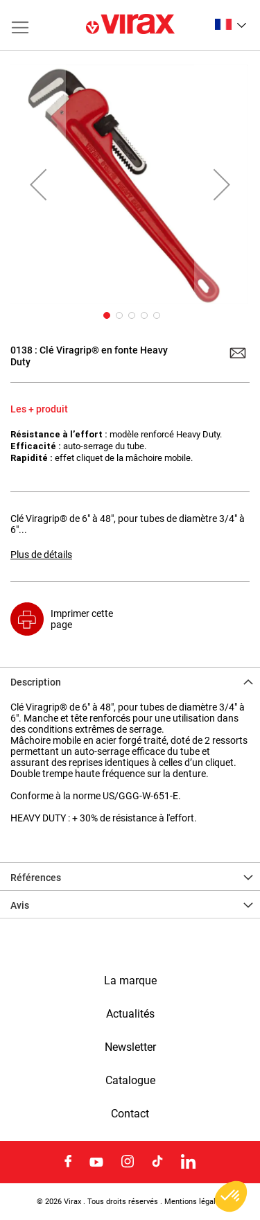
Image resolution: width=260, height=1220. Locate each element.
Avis (19, 905)
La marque (130, 981)
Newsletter (130, 1047)
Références (35, 877)
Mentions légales (194, 1201)
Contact (130, 1114)
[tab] (130, 681)
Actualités (130, 1014)
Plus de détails (41, 554)
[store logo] (130, 25)
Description (35, 682)
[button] (230, 24)
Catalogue (130, 1080)
